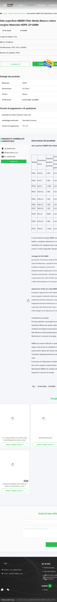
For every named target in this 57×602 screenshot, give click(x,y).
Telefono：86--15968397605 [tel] (11, 570)
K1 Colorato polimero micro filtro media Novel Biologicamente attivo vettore (14, 439)
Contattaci (15, 64)
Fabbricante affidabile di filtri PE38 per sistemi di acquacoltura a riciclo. (15, 485)
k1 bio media (42, 386)
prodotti (10, 13)
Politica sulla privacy (8, 600)
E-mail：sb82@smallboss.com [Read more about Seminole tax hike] (12, 573)
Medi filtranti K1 (20, 13)
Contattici (53, 5)
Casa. (4, 13)
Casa (21, 5)
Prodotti (30, 5)
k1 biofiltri (51, 386)
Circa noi (41, 5)
